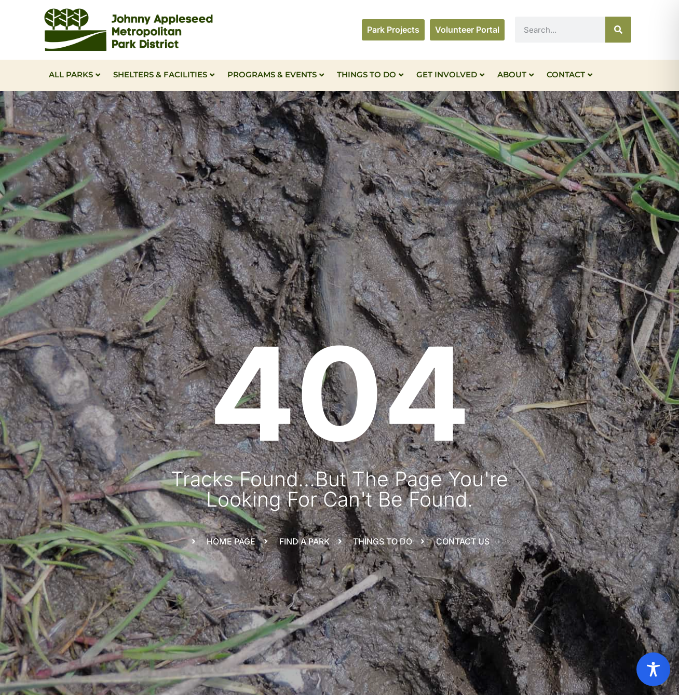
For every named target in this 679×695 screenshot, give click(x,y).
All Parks (74, 74)
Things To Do (370, 74)
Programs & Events (275, 74)
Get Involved (450, 74)
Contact (569, 74)
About (515, 74)
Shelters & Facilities (163, 74)
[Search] (618, 30)
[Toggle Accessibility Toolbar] (653, 669)
